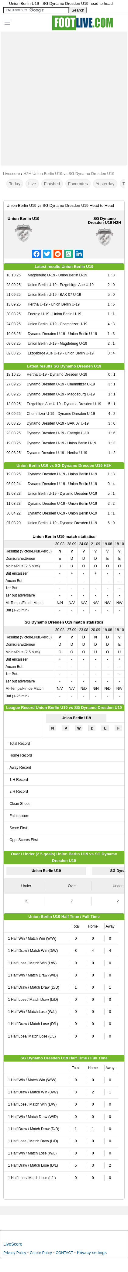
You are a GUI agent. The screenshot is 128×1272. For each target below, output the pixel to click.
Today (14, 183)
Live (32, 183)
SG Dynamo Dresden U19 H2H (104, 220)
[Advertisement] (64, 97)
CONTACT (64, 1253)
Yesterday (105, 183)
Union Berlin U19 (24, 218)
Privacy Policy (14, 1253)
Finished (52, 183)
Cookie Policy (41, 1253)
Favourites (78, 183)
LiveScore (12, 1244)
